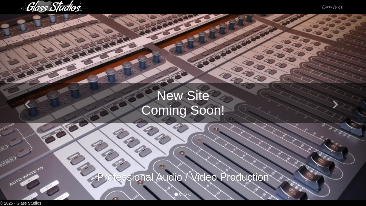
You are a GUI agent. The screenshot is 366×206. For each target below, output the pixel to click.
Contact (332, 7)
